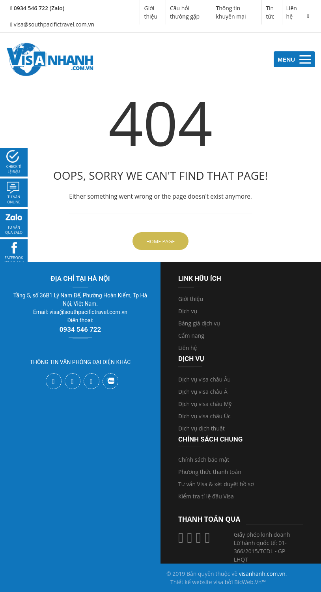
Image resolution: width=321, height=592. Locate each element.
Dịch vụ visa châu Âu (204, 379)
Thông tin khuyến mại (231, 12)
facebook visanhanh (14, 260)
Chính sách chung (210, 439)
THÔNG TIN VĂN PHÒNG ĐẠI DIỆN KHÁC (80, 362)
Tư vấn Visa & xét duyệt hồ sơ (216, 484)
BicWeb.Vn (247, 582)
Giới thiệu (150, 12)
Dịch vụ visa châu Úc (204, 416)
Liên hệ (291, 12)
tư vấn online (14, 199)
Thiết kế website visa (196, 582)
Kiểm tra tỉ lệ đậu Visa (206, 496)
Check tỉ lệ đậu (13, 169)
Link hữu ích (199, 278)
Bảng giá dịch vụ (199, 323)
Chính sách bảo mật (203, 459)
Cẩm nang (191, 335)
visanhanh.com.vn (262, 573)
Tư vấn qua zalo (13, 230)
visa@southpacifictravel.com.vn (52, 24)
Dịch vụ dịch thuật (201, 428)
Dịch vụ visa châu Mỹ (204, 404)
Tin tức (270, 12)
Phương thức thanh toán (209, 471)
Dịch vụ (187, 311)
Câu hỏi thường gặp (185, 12)
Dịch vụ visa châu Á (203, 391)
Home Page (160, 241)
